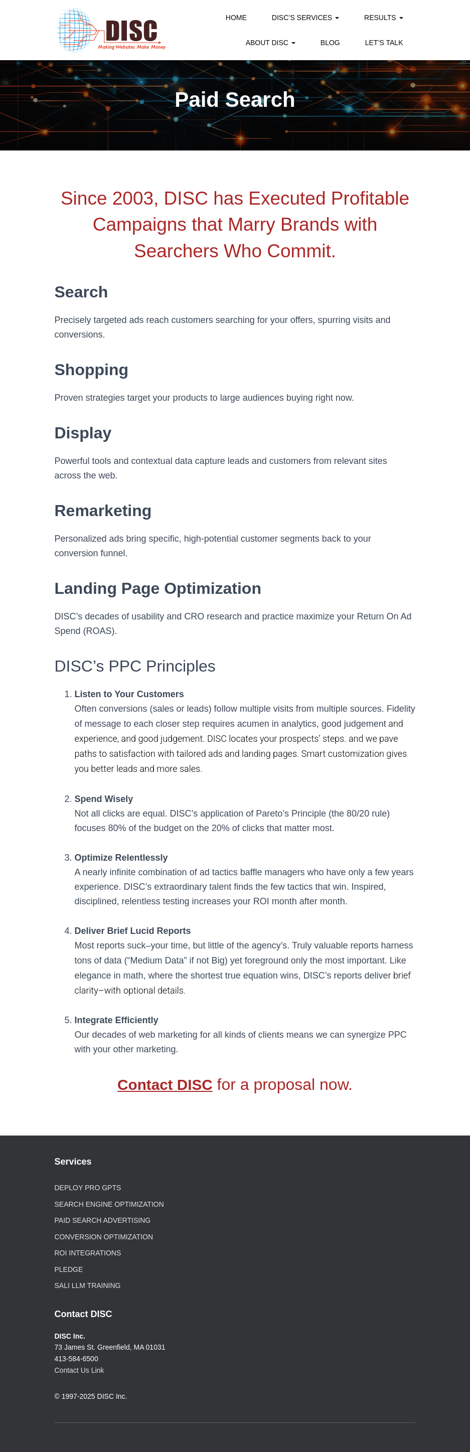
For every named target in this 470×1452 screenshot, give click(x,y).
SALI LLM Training (88, 1285)
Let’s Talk (384, 43)
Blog (330, 43)
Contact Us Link (79, 1370)
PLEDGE (69, 1269)
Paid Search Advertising (103, 1220)
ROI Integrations (88, 1253)
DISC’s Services (305, 18)
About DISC (270, 43)
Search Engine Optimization (109, 1204)
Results (383, 18)
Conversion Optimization (104, 1237)
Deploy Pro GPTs (88, 1188)
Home (236, 18)
